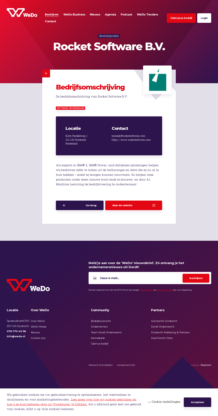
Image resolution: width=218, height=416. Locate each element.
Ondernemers (99, 326)
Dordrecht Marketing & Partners (170, 332)
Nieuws (35, 332)
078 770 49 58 (16, 331)
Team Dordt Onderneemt (106, 332)
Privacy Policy (146, 290)
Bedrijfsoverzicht (101, 321)
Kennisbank (98, 338)
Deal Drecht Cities (162, 338)
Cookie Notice (126, 365)
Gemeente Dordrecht (164, 321)
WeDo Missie (38, 326)
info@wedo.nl (16, 336)
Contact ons (38, 338)
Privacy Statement (101, 365)
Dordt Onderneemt (162, 326)
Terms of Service (164, 290)
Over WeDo (38, 321)
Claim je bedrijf (99, 343)
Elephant (206, 365)
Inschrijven (196, 278)
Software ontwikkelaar (70, 108)
